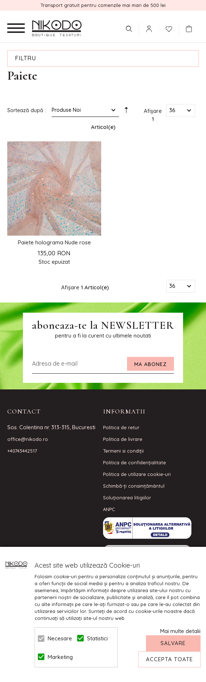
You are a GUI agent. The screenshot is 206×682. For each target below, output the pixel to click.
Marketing (58, 657)
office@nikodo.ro (27, 439)
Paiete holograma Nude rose (54, 242)
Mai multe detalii (180, 631)
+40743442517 (22, 451)
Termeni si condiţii (123, 451)
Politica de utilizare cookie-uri (137, 474)
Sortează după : (26, 110)
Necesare (58, 638)
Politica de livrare (122, 439)
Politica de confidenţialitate (134, 462)
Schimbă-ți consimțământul (134, 486)
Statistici (97, 638)
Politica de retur (121, 427)
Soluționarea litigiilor (127, 497)
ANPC (109, 509)
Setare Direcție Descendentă (126, 112)
